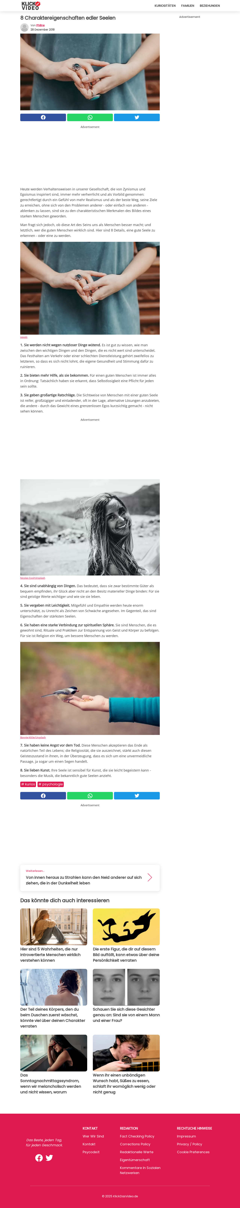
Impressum (186, 1136)
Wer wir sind (93, 1136)
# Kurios (28, 784)
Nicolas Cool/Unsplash (32, 578)
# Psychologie (50, 784)
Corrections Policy (135, 1144)
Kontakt (89, 1144)
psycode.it (91, 1152)
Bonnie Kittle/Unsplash (33, 737)
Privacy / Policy (189, 1144)
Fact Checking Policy (137, 1136)
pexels (23, 337)
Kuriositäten (165, 6)
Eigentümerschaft (135, 1160)
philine (40, 25)
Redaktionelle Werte (136, 1152)
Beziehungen (210, 6)
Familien (187, 6)
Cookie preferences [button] (193, 1152)
